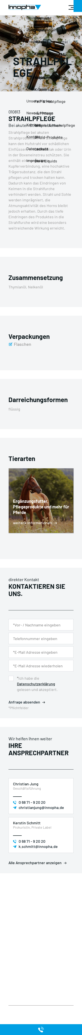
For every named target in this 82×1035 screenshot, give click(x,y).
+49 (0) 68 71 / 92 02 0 (27, 938)
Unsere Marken (19, 994)
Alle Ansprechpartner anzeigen (35, 863)
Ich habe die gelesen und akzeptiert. (37, 684)
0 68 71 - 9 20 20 (32, 802)
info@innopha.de (25, 948)
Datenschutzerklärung (36, 683)
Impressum (17, 973)
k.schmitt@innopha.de (38, 846)
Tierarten (15, 989)
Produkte (15, 984)
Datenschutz (18, 968)
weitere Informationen (32, 523)
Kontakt (38, 978)
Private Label (42, 968)
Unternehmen (42, 973)
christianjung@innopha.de (41, 807)
